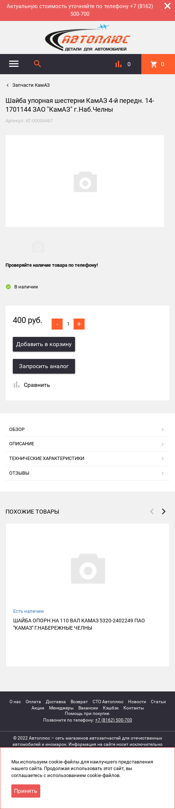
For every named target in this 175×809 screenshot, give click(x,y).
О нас (15, 701)
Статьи (158, 701)
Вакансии (88, 708)
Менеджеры (61, 708)
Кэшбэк (111, 708)
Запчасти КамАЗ (30, 85)
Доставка (56, 701)
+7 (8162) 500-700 (113, 720)
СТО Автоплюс (108, 701)
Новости (137, 701)
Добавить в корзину (44, 344)
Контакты (133, 708)
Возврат (79, 701)
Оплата (33, 701)
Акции (37, 708)
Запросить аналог (44, 366)
